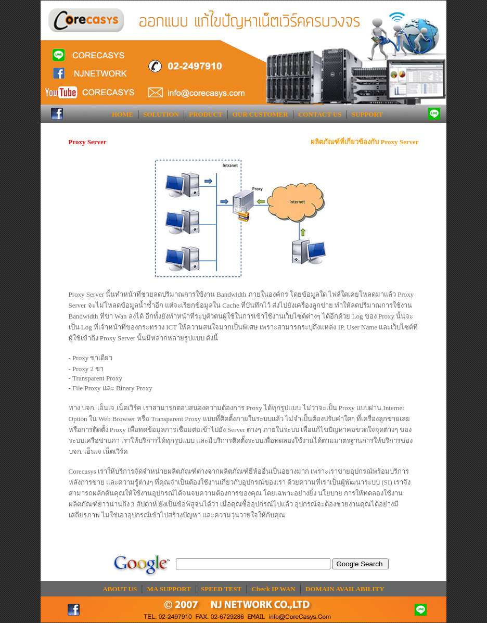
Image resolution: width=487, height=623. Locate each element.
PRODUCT (205, 114)
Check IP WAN (273, 589)
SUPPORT (367, 114)
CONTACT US (320, 114)
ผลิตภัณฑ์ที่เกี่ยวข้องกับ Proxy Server (364, 142)
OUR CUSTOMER (260, 114)
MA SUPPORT (169, 589)
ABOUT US (119, 589)
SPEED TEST (221, 589)
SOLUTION (161, 114)
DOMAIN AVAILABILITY (345, 589)
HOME (122, 114)
